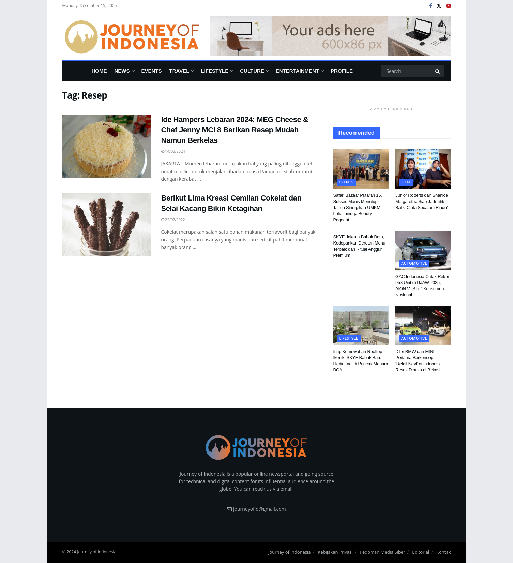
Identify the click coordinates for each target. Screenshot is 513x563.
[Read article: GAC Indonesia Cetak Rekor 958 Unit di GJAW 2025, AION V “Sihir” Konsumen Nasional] (423, 250)
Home (99, 71)
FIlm (405, 181)
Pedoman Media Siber (382, 552)
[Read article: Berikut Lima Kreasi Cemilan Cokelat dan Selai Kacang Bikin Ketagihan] (106, 224)
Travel (179, 71)
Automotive (414, 263)
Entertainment (297, 71)
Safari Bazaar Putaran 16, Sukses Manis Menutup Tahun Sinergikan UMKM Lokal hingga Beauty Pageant (357, 208)
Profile (342, 71)
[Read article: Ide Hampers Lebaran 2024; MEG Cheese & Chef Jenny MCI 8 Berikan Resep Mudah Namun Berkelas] (106, 146)
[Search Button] (438, 71)
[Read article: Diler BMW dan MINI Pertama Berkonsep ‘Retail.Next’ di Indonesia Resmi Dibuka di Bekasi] (423, 325)
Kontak (443, 552)
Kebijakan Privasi (335, 552)
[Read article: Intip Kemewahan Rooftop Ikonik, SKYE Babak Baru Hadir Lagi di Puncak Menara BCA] (361, 325)
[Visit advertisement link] (330, 36)
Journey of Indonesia (289, 552)
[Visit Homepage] (131, 36)
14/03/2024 (173, 151)
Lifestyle (214, 71)
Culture (252, 71)
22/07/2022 (173, 219)
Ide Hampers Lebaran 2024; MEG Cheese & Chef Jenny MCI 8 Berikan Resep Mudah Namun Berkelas (234, 130)
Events (151, 71)
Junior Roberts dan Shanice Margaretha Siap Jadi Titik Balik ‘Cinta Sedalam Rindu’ (421, 201)
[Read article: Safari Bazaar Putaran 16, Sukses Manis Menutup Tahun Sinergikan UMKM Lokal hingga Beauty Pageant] (361, 169)
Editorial (420, 552)
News (122, 71)
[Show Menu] (72, 71)
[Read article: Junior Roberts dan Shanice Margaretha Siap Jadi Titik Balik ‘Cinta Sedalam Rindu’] (423, 169)
